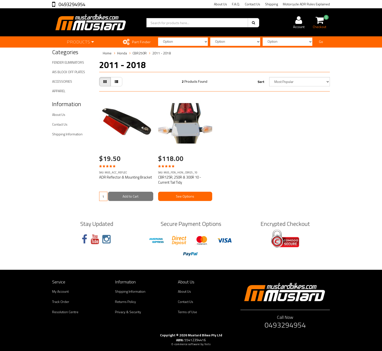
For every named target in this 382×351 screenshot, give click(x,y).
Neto (207, 344)
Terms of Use (187, 311)
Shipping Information (67, 134)
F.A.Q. (236, 4)
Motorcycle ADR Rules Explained (306, 4)
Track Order (60, 301)
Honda (122, 53)
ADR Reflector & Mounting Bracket (125, 177)
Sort (261, 81)
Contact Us (252, 4)
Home (107, 53)
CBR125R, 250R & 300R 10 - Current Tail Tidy (179, 179)
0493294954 (71, 4)
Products (80, 42)
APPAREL (58, 90)
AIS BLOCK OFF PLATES (68, 71)
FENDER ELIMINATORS (68, 62)
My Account (60, 291)
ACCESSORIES (62, 81)
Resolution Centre (65, 311)
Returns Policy (125, 301)
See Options (185, 196)
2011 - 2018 (161, 53)
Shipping (271, 4)
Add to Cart (130, 196)
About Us (220, 4)
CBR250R (140, 53)
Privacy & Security (128, 311)
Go (321, 41)
